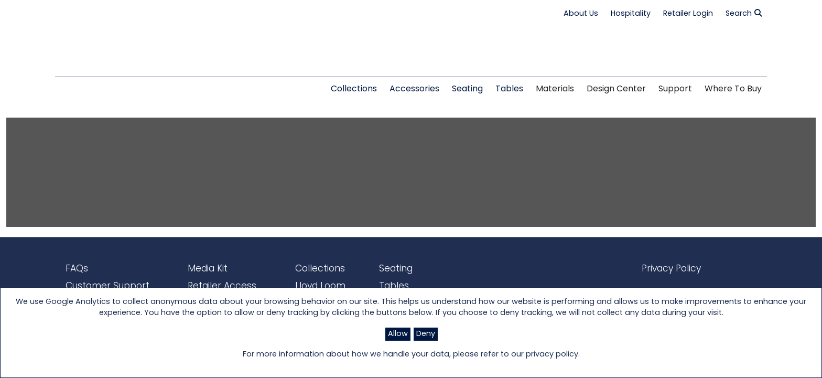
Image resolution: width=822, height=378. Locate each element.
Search (744, 13)
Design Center (616, 89)
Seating (370, 268)
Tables (368, 285)
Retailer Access (208, 285)
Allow (398, 334)
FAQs (75, 268)
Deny (425, 334)
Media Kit (196, 268)
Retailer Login (688, 14)
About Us (581, 14)
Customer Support (103, 285)
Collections (301, 268)
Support (675, 89)
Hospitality (631, 14)
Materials (555, 89)
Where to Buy (733, 89)
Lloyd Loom (301, 285)
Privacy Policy (661, 268)
